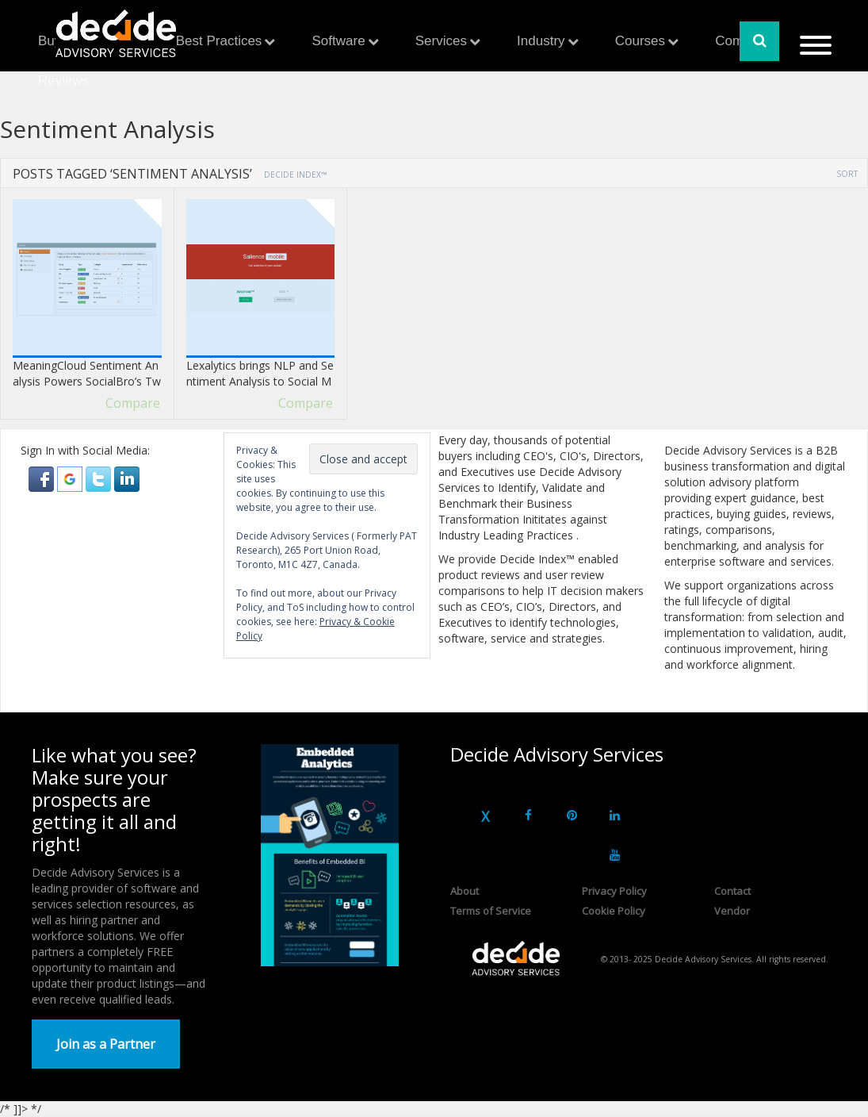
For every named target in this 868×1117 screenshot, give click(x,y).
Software (338, 40)
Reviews (63, 80)
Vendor (732, 911)
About (464, 891)
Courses (640, 40)
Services (441, 40)
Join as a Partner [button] (105, 1044)
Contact (732, 891)
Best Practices (219, 40)
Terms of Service (490, 911)
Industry (540, 40)
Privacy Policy (614, 891)
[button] (43, 478)
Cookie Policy (613, 911)
